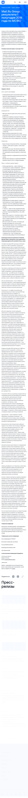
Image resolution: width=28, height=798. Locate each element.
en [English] (19, 2)
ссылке (13, 568)
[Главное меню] (25, 2)
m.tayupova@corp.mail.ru (9, 559)
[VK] (3, 2)
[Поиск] (15, 2)
